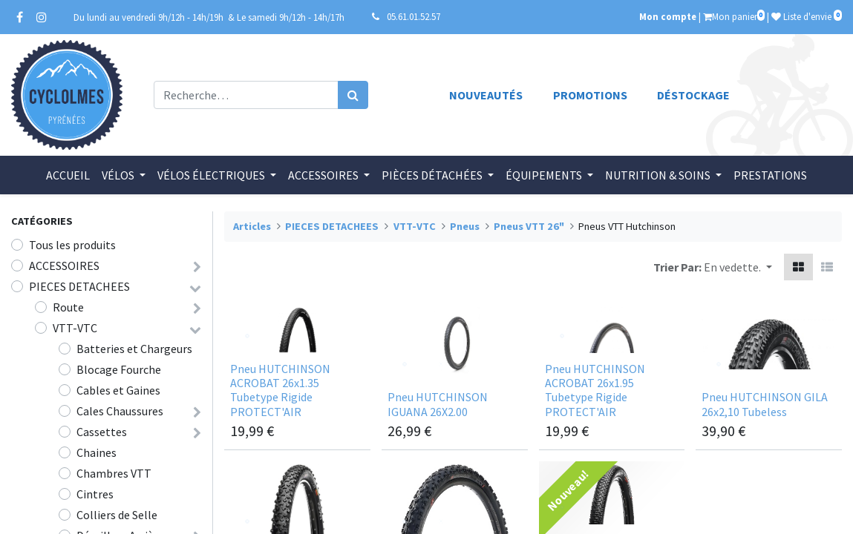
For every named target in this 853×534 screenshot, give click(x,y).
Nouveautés (486, 95)
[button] (738, 267)
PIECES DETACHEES (79, 286)
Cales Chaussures (119, 410)
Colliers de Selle (116, 514)
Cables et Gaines (118, 390)
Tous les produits (72, 244)
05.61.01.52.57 (413, 16)
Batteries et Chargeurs (134, 348)
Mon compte (667, 16)
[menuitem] (68, 175)
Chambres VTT (113, 473)
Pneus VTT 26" (529, 226)
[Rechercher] (353, 95)
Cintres (95, 494)
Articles (252, 226)
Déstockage (693, 95)
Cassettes (101, 431)
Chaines (96, 452)
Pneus (465, 226)
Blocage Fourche (118, 369)
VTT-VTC (75, 327)
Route (68, 307)
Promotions (590, 95)
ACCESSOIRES (64, 265)
